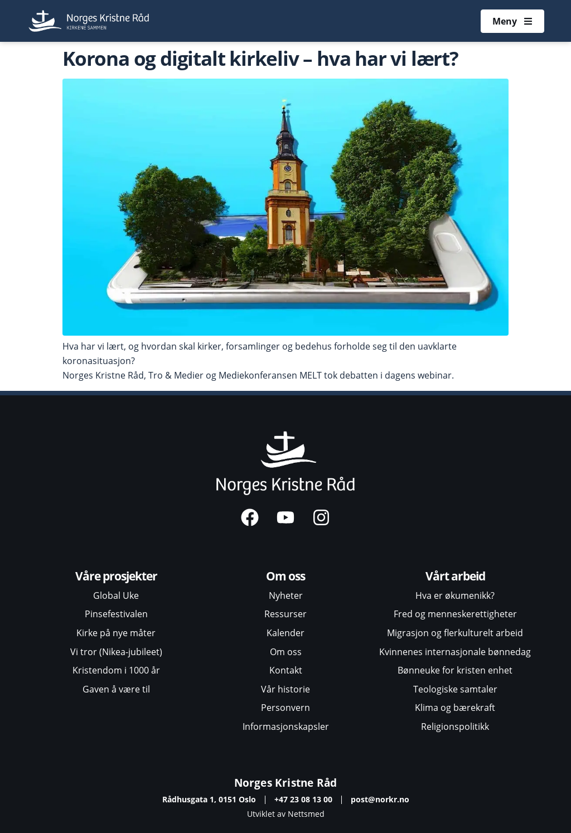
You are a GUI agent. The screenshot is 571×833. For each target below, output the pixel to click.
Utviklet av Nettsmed (286, 813)
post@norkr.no (380, 799)
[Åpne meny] (512, 21)
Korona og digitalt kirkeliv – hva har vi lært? (260, 58)
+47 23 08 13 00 (303, 799)
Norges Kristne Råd (285, 782)
